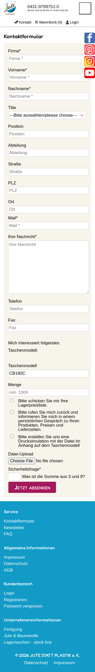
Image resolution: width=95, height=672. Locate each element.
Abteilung (17, 145)
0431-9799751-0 (43, 6)
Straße (14, 164)
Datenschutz (16, 563)
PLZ (12, 183)
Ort (11, 201)
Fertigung (13, 629)
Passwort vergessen (23, 606)
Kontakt (25, 22)
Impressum (14, 557)
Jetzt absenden (32, 487)
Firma (17, 50)
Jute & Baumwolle (21, 635)
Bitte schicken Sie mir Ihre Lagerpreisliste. (43, 403)
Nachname (19, 88)
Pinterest (89, 49)
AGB (8, 570)
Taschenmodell (22, 365)
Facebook (89, 38)
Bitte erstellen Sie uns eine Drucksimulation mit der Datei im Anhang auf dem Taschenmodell (49, 441)
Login (74, 22)
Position (15, 126)
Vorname (17, 69)
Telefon (15, 301)
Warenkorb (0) (50, 22)
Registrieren (15, 599)
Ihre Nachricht (22, 236)
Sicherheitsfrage (24, 469)
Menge (14, 384)
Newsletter (14, 527)
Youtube (89, 73)
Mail (17, 217)
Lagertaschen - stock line (28, 642)
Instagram (89, 61)
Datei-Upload (20, 454)
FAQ (8, 534)
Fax (11, 320)
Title (12, 107)
